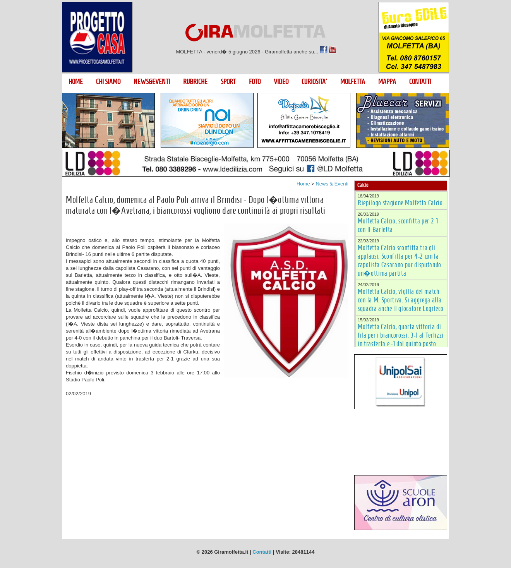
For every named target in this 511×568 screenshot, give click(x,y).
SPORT (228, 82)
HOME (76, 82)
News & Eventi (332, 184)
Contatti (261, 552)
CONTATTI (420, 82)
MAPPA (387, 82)
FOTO (255, 82)
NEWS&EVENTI (152, 82)
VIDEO (281, 82)
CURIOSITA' (314, 82)
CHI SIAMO (108, 82)
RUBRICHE (195, 82)
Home (303, 184)
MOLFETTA (352, 82)
